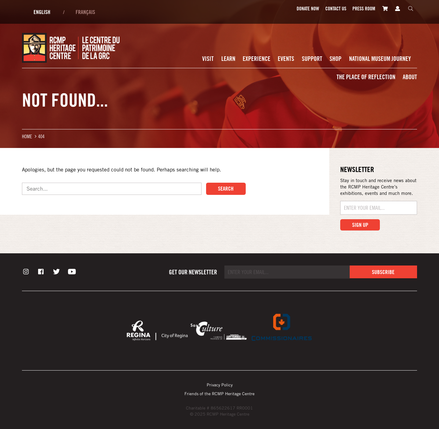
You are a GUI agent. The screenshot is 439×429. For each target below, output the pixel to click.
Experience (256, 58)
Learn (228, 58)
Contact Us (335, 8)
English (42, 12)
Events (286, 58)
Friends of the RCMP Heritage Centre (219, 393)
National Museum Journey (380, 58)
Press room (363, 8)
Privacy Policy (220, 384)
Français (85, 12)
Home (27, 136)
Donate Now (308, 8)
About (410, 77)
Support (312, 58)
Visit (208, 58)
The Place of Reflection (366, 77)
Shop (335, 58)
